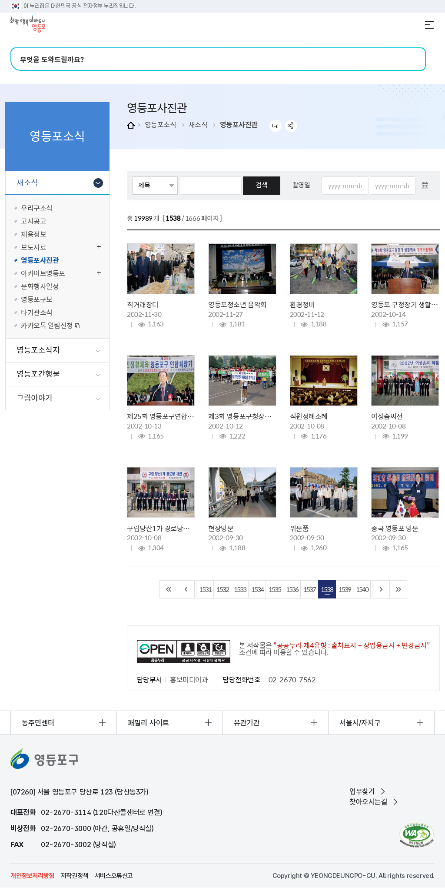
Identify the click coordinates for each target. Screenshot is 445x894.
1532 (222, 589)
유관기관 (247, 722)
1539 (345, 589)
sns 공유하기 (291, 126)
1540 (362, 589)
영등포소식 (160, 124)
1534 (257, 589)
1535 (275, 589)
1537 (309, 589)
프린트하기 (275, 126)
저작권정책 (74, 876)
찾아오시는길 (368, 802)
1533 (240, 589)
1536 (292, 589)
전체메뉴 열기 (429, 25)
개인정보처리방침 (32, 876)
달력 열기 (425, 185)
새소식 (198, 124)
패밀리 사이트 (148, 722)
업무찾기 (362, 791)
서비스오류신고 (114, 876)
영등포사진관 (239, 124)
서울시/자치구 (360, 722)
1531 (205, 589)
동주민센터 (38, 722)
